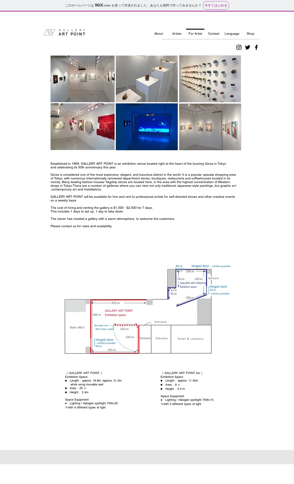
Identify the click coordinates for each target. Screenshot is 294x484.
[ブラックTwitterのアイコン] (247, 47)
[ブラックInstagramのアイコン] (238, 47)
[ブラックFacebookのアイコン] (256, 47)
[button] (232, 31)
